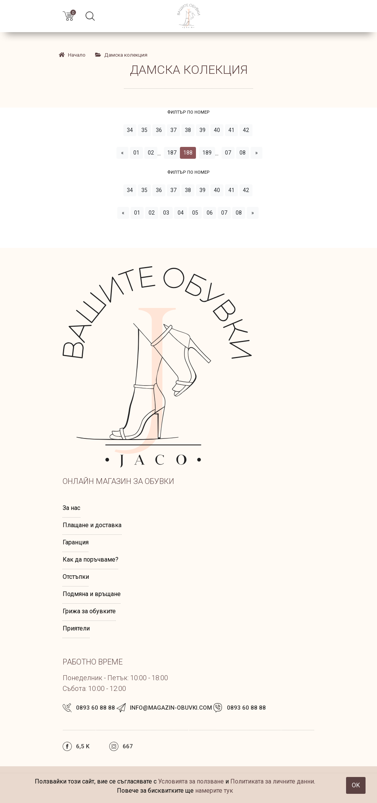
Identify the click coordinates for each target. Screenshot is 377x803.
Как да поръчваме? (90, 559)
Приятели (76, 628)
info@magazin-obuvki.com (171, 707)
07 (228, 153)
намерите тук (214, 790)
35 (144, 130)
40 (217, 130)
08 (242, 153)
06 (210, 213)
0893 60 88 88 (95, 707)
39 (202, 130)
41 (231, 130)
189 (207, 153)
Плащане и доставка (92, 525)
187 (171, 153)
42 (246, 130)
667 (128, 746)
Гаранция (76, 542)
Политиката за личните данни (272, 781)
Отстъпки (76, 576)
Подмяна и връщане (92, 594)
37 (173, 130)
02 (151, 153)
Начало (72, 55)
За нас (71, 507)
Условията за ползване (191, 781)
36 (159, 130)
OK (356, 785)
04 (181, 213)
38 (188, 130)
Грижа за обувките (89, 611)
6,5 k (82, 746)
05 (195, 213)
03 (166, 213)
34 (130, 130)
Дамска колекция (121, 55)
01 (136, 153)
